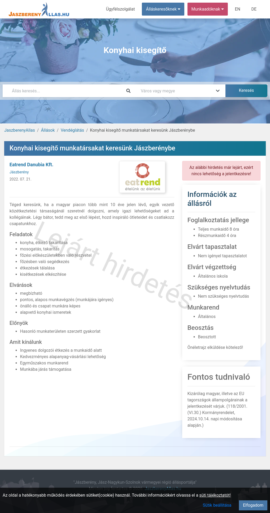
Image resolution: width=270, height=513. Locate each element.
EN (237, 9)
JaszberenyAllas (19, 130)
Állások (48, 130)
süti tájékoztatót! (215, 495)
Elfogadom (253, 505)
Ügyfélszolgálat (120, 9)
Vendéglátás (72, 130)
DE (254, 9)
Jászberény (19, 172)
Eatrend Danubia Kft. (31, 164)
